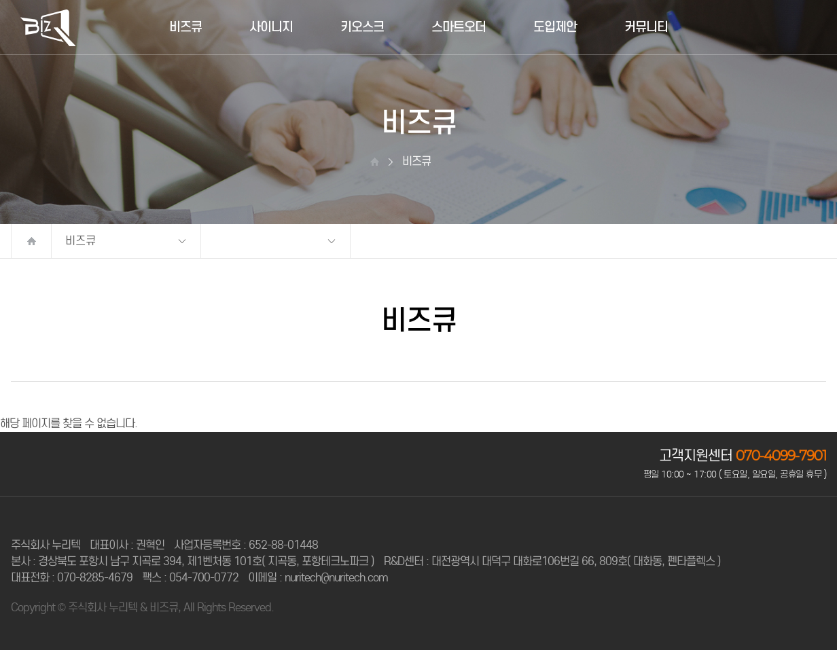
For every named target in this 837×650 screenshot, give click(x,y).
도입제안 (555, 27)
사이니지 (271, 27)
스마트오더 (458, 27)
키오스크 (362, 27)
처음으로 (31, 241)
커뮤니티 (646, 27)
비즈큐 (185, 27)
